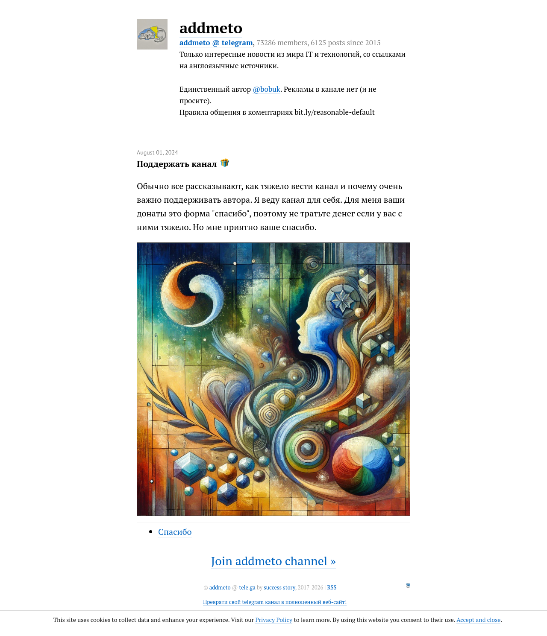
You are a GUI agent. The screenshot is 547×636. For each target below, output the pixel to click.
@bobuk (266, 89)
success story (279, 587)
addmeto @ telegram (216, 42)
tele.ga (247, 587)
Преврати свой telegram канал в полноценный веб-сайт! (275, 602)
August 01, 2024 (157, 152)
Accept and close (478, 620)
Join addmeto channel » (273, 561)
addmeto (210, 28)
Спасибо (175, 531)
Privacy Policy (273, 620)
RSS (331, 587)
